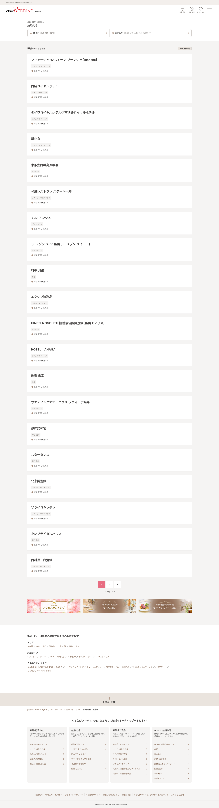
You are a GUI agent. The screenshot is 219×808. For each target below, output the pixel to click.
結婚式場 (69, 709)
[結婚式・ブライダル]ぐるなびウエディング (44, 709)
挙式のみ (125, 667)
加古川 (30, 646)
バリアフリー (160, 667)
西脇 (71, 646)
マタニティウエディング (142, 667)
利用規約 (48, 795)
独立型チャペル (112, 667)
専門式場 (60, 657)
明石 (44, 646)
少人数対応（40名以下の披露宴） (40, 667)
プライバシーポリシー (74, 795)
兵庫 (78, 709)
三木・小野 (62, 646)
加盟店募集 (126, 795)
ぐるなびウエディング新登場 (39, 671)
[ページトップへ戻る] (109, 699)
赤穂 (77, 646)
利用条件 (58, 795)
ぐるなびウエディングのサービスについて (151, 795)
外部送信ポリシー (93, 795)
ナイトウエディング (95, 667)
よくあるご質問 (177, 795)
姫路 (38, 646)
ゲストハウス (103, 657)
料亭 (52, 657)
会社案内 (39, 795)
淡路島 (52, 646)
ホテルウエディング (87, 657)
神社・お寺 (72, 657)
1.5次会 (59, 667)
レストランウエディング (37, 657)
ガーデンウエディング (74, 667)
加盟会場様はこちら (111, 795)
